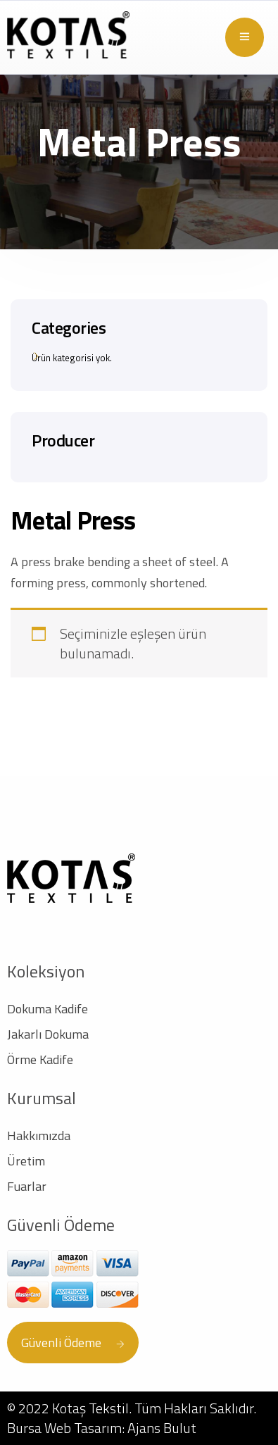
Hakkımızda (38, 1135)
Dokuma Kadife (47, 1008)
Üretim (26, 1160)
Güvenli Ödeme (73, 1342)
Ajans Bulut (161, 1428)
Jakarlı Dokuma (48, 1034)
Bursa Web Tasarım (64, 1428)
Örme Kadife (40, 1059)
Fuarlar (26, 1186)
